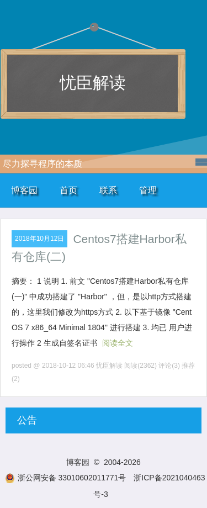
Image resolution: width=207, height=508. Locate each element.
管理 (148, 190)
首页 (68, 190)
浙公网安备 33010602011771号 (65, 477)
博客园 (24, 190)
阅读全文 (117, 342)
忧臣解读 (93, 82)
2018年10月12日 (39, 238)
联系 (108, 190)
